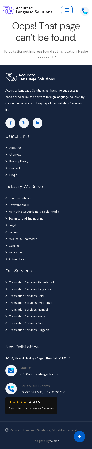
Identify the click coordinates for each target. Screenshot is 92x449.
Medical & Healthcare (21, 239)
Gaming (12, 246)
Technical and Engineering (24, 218)
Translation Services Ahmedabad (29, 282)
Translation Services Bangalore (28, 289)
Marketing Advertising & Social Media (32, 212)
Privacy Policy (16, 161)
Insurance (13, 252)
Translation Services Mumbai (26, 309)
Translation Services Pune (24, 323)
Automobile (14, 259)
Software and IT (17, 205)
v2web (54, 441)
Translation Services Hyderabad (28, 303)
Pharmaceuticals (18, 198)
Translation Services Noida (25, 316)
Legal (10, 225)
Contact (12, 168)
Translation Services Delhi (24, 296)
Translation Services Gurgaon (27, 330)
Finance (12, 232)
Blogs (11, 175)
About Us (13, 148)
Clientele (13, 154)
